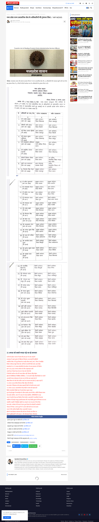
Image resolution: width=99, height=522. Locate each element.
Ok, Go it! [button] (7, 517)
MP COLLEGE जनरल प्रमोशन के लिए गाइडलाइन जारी (20, 368)
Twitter (26, 446)
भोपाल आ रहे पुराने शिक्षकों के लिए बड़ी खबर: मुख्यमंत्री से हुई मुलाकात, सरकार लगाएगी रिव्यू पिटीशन (85, 98)
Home (10, 7)
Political (38, 491)
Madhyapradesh (24, 7)
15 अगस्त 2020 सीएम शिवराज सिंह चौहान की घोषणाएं (20, 383)
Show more (64, 474)
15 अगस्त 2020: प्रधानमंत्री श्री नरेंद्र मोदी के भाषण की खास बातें (22, 388)
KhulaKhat (69, 505)
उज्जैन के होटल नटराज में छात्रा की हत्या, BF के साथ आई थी (21, 357)
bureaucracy (69, 503)
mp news (13, 14)
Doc (71, 7)
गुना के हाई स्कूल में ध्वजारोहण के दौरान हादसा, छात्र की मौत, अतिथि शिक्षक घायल (26, 392)
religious (69, 498)
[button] (87, 8)
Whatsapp (33, 446)
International (8, 505)
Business (69, 493)
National (16, 7)
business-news (70, 501)
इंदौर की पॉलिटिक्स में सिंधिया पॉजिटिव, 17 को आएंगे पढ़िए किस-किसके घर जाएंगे (26, 376)
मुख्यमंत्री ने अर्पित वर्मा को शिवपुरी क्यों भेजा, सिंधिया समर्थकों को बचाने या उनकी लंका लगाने (85, 77)
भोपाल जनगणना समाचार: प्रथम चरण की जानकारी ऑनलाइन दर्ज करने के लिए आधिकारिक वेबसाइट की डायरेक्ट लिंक (85, 69)
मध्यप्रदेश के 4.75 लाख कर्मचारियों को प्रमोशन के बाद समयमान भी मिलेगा (24, 366)
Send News (39, 7)
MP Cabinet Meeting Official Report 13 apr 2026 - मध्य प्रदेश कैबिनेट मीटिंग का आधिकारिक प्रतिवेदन (85, 84)
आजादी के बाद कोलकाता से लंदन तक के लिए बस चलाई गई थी (22, 378)
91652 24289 (33, 438)
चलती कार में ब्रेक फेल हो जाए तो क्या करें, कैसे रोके (19, 371)
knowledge (38, 498)
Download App (47, 7)
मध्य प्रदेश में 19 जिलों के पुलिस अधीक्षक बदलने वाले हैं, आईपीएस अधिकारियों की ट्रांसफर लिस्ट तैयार (84, 55)
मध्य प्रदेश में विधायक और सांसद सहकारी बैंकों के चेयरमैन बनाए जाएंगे (23, 385)
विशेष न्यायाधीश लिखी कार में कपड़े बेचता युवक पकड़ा (19, 390)
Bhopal (32, 7)
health (37, 503)
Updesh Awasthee (20, 459)
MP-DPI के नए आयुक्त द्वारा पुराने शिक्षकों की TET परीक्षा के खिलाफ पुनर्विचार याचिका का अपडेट (84, 48)
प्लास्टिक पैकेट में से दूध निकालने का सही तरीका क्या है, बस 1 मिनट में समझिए (25, 361)
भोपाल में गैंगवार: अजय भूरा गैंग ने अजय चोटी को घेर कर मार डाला (22, 407)
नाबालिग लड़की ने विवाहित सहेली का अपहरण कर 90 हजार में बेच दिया (23, 402)
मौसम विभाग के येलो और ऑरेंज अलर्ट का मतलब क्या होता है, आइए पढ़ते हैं (24, 380)
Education (38, 496)
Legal (68, 496)
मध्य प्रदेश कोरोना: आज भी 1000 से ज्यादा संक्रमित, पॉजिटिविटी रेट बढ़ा (24, 395)
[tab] (9, 8)
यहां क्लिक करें (25, 420)
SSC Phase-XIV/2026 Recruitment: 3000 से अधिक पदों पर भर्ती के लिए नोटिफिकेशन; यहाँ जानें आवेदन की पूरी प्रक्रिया (85, 91)
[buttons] (80, 3)
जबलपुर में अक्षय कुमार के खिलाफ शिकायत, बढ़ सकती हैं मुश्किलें (22, 359)
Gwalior (7, 503)
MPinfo (66, 7)
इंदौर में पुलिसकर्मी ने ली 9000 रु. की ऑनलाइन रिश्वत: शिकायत (22, 414)
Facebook (17, 446)
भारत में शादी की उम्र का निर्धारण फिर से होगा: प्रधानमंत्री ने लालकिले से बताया (25, 397)
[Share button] (39, 446)
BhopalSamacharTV (57, 7)
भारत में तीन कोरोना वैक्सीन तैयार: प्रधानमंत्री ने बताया (19, 409)
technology (38, 501)
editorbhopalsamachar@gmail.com (24, 435)
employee (38, 493)
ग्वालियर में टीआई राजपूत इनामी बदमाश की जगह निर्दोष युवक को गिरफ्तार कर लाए (26, 399)
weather (38, 505)
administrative (15, 442)
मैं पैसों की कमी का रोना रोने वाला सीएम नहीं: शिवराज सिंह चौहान (22, 373)
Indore (6, 498)
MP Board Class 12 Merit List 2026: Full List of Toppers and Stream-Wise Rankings (85, 62)
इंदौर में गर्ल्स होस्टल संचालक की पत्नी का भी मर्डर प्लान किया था (22, 411)
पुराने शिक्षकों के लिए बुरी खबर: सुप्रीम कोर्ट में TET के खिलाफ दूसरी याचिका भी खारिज (85, 41)
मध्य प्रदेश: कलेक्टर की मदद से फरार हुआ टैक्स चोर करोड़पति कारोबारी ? (24, 404)
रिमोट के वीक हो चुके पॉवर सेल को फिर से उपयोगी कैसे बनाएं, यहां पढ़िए (23, 364)
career (68, 491)
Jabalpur (7, 501)
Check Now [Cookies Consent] (12, 514)
